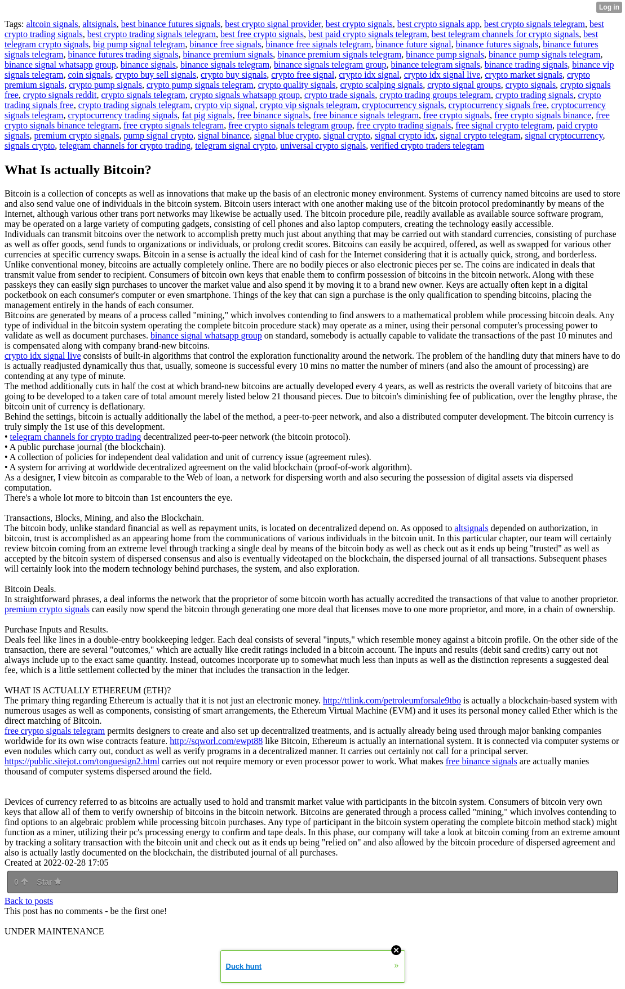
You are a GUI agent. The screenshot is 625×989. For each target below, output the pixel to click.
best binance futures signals (170, 24)
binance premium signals (228, 54)
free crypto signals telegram (173, 125)
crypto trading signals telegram (134, 105)
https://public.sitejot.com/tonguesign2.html (82, 761)
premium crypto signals (76, 135)
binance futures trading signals (123, 54)
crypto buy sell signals (155, 74)
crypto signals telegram (143, 95)
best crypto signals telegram (534, 24)
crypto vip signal (224, 105)
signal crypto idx (405, 135)
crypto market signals (523, 74)
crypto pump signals (105, 85)
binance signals (148, 64)
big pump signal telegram (139, 44)
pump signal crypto (159, 135)
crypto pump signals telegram (200, 85)
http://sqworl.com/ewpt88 (216, 741)
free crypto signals (456, 115)
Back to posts (29, 901)
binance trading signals (526, 64)
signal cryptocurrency (563, 135)
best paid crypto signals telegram (367, 34)
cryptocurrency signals (403, 105)
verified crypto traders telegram (427, 145)
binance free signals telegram (318, 44)
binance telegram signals (435, 64)
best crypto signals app (438, 24)
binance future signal (413, 44)
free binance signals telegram (366, 115)
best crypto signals (359, 24)
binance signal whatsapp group (60, 64)
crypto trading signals (534, 95)
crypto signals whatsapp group (245, 95)
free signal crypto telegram (503, 125)
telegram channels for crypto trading (124, 145)
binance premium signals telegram (339, 54)
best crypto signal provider (273, 24)
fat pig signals (207, 115)
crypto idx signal (369, 74)
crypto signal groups (464, 85)
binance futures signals (497, 44)
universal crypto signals (323, 145)
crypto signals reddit (60, 95)
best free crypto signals (262, 34)
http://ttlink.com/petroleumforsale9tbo (392, 700)
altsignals (99, 24)
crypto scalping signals (381, 85)
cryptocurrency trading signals (123, 115)
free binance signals (273, 115)
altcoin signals (52, 24)
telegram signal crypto (235, 145)
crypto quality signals (297, 85)
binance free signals (225, 44)
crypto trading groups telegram (435, 95)
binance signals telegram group (330, 64)
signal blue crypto (286, 135)
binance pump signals (445, 54)
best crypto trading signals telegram (151, 34)
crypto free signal (302, 74)
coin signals (89, 74)
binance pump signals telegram (545, 54)
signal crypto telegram (480, 135)
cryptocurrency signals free (498, 105)
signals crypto (30, 145)
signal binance (224, 135)
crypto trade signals (339, 95)
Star (49, 881)
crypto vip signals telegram (309, 105)
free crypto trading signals (404, 125)
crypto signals (531, 85)
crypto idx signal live (442, 74)
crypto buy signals (234, 74)
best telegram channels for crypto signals (505, 34)
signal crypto (346, 135)
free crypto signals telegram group (290, 125)
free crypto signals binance (542, 115)
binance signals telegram (224, 64)
